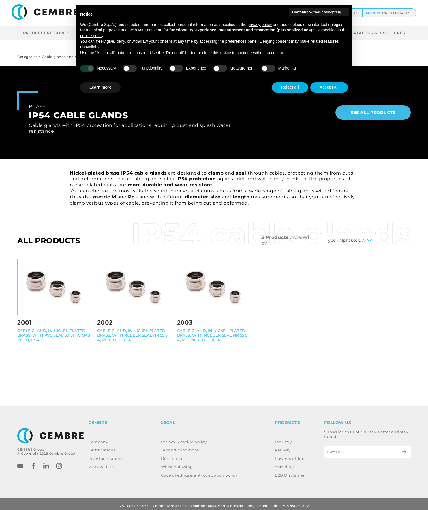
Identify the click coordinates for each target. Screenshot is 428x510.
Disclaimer (172, 455)
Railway (283, 446)
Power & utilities (291, 455)
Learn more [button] (100, 87)
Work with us (101, 463)
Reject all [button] (290, 87)
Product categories (49, 33)
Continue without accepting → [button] (319, 12)
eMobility (284, 463)
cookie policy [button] (91, 35)
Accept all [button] (329, 87)
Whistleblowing (177, 463)
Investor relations (106, 455)
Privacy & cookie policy (184, 438)
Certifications (102, 446)
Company (98, 438)
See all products (373, 112)
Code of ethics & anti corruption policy (199, 471)
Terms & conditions (180, 446)
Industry (283, 438)
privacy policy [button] (259, 24)
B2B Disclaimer (290, 471)
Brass (37, 106)
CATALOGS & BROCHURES (377, 33)
